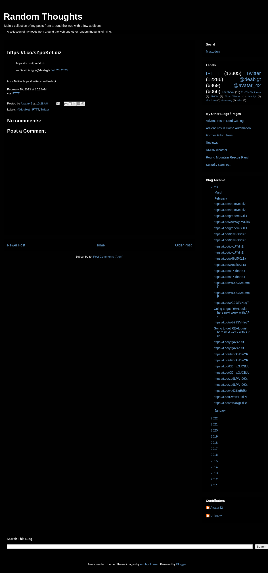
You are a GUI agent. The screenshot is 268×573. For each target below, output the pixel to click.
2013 (215, 473)
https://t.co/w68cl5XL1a (230, 258)
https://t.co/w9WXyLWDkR (232, 222)
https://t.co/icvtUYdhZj (229, 246)
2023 (215, 187)
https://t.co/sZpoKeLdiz (229, 204)
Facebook (228, 92)
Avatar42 (216, 507)
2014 (215, 467)
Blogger (181, 564)
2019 (215, 436)
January (220, 410)
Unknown (216, 515)
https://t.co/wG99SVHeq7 (231, 302)
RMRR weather (216, 150)
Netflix (214, 96)
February (221, 198)
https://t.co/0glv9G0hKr (229, 234)
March (219, 192)
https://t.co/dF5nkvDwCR (231, 354)
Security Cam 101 (218, 165)
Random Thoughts (43, 16)
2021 (215, 424)
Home (100, 245)
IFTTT (15, 93)
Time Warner (233, 96)
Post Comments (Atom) (108, 256)
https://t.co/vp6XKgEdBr (230, 390)
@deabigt (23, 109)
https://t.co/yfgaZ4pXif (229, 342)
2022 (215, 418)
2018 (215, 442)
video (240, 100)
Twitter (45, 109)
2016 (215, 454)
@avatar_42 (247, 85)
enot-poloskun (149, 564)
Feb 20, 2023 (59, 70)
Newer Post (16, 245)
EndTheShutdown (251, 92)
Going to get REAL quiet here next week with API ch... (232, 312)
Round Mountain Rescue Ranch (228, 157)
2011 (215, 485)
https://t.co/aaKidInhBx (229, 271)
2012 (215, 479)
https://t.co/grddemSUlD (230, 216)
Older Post (183, 245)
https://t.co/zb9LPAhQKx (230, 378)
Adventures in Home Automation (228, 128)
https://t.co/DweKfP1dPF (231, 397)
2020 (215, 430)
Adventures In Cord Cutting (225, 121)
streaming (226, 100)
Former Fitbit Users (219, 135)
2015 (215, 461)
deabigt (252, 96)
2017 (215, 448)
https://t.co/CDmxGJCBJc (231, 366)
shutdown (211, 100)
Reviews (212, 142)
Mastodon (213, 51)
